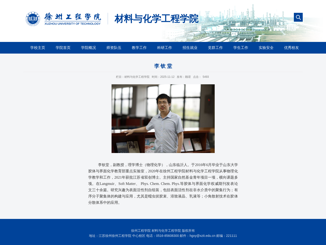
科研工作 (164, 48)
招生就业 (190, 48)
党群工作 (215, 48)
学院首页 (63, 48)
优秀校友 (291, 48)
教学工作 (139, 48)
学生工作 (240, 48)
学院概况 (88, 48)
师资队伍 (113, 48)
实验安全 (266, 48)
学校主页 (37, 48)
